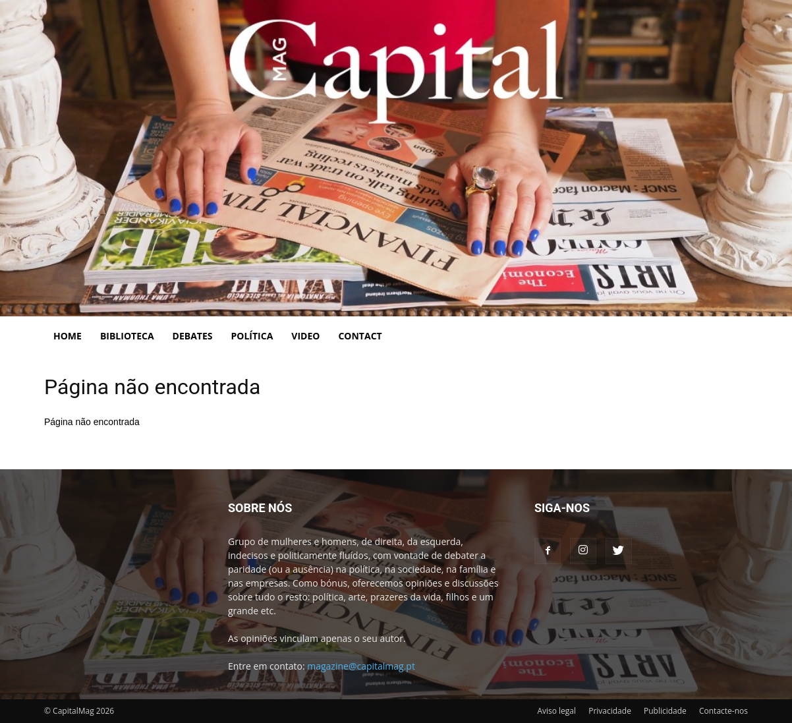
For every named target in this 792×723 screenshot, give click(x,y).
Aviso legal (556, 710)
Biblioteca (127, 336)
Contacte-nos (723, 710)
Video (305, 336)
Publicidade (665, 710)
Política (252, 336)
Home (67, 336)
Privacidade (609, 710)
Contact (360, 336)
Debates (193, 336)
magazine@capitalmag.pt (361, 666)
